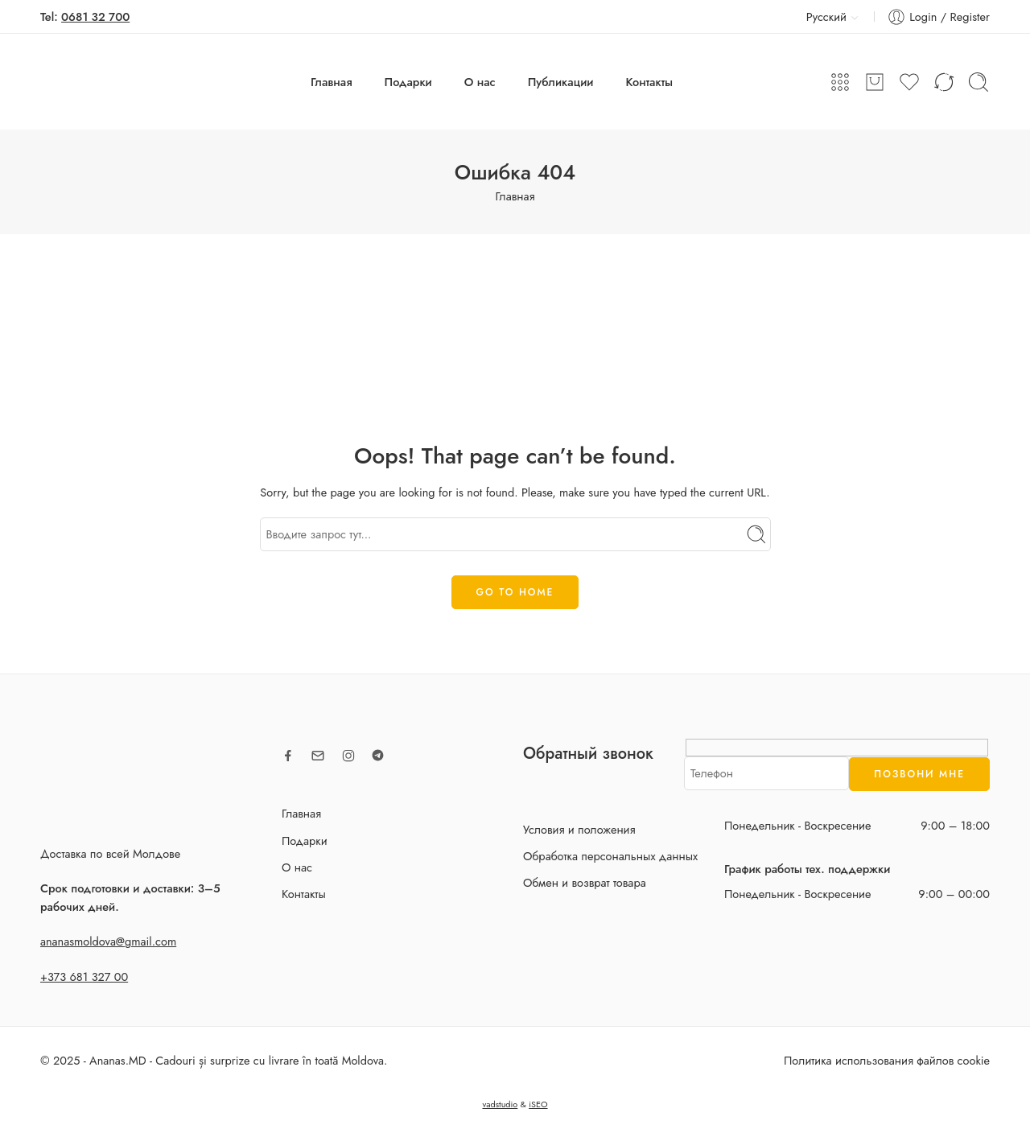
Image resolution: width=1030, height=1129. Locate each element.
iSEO (538, 1104)
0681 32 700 (95, 16)
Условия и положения (579, 829)
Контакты (650, 81)
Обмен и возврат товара (584, 882)
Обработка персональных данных (610, 855)
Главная (331, 81)
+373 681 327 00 (84, 976)
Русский (817, 16)
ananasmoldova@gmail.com (108, 941)
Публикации (561, 81)
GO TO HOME (515, 592)
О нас (480, 81)
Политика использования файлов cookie (887, 1060)
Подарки (408, 81)
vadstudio (499, 1104)
